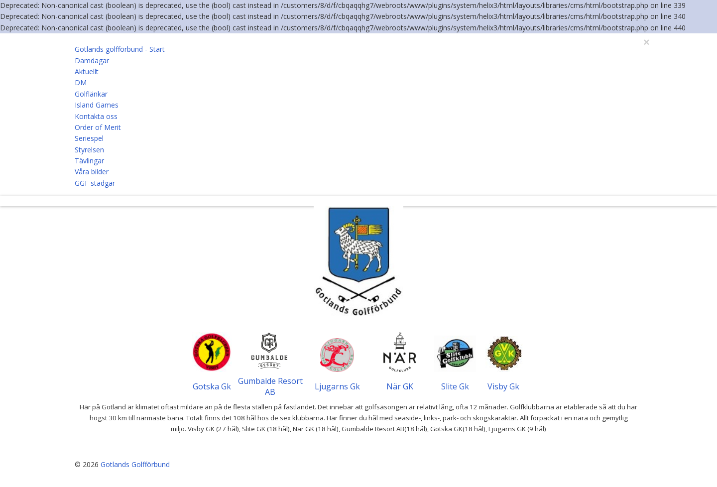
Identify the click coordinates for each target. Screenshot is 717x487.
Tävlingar (89, 160)
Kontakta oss (96, 116)
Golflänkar (91, 94)
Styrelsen (89, 149)
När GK (399, 386)
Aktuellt (87, 71)
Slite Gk (455, 386)
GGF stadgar (95, 183)
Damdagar (92, 60)
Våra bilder (92, 171)
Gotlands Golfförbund (135, 464)
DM (81, 82)
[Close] (646, 42)
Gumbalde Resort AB (270, 386)
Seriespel (89, 138)
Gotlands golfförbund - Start (120, 49)
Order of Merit (98, 127)
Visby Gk (503, 386)
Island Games (97, 105)
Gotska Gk (212, 386)
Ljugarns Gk (337, 386)
